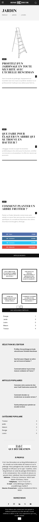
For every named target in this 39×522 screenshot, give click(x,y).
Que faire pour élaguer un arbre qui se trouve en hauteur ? (18, 138)
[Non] (36, 514)
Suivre (33, 238)
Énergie (5, 14)
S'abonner (32, 247)
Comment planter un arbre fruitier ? (18, 208)
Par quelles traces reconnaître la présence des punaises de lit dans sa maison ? (29, 275)
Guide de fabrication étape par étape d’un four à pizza (9, 299)
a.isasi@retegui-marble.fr (19, 486)
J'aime (33, 234)
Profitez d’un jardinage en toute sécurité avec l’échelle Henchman (18, 68)
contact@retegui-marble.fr (22, 484)
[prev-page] (18, 307)
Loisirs (23, 14)
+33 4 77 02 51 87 (24, 482)
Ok (19, 518)
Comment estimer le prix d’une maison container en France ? (29, 299)
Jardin (14, 14)
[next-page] (21, 307)
